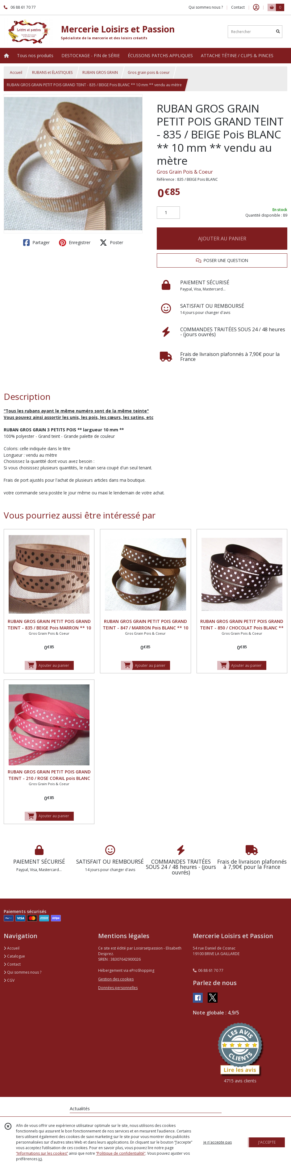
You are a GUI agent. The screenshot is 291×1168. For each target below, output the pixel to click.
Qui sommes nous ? (22, 972)
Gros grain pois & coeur (149, 72)
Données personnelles (118, 987)
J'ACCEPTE (267, 1142)
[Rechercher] (278, 32)
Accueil (16, 72)
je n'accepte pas (217, 1142)
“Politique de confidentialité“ (120, 1153)
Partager (36, 242)
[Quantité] (168, 212)
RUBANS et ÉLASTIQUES (52, 72)
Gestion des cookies (116, 979)
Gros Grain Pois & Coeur (185, 171)
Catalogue (14, 956)
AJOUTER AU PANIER (222, 238)
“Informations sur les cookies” (42, 1153)
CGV (9, 980)
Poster (111, 242)
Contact (238, 7)
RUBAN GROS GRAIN (100, 72)
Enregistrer (74, 242)
